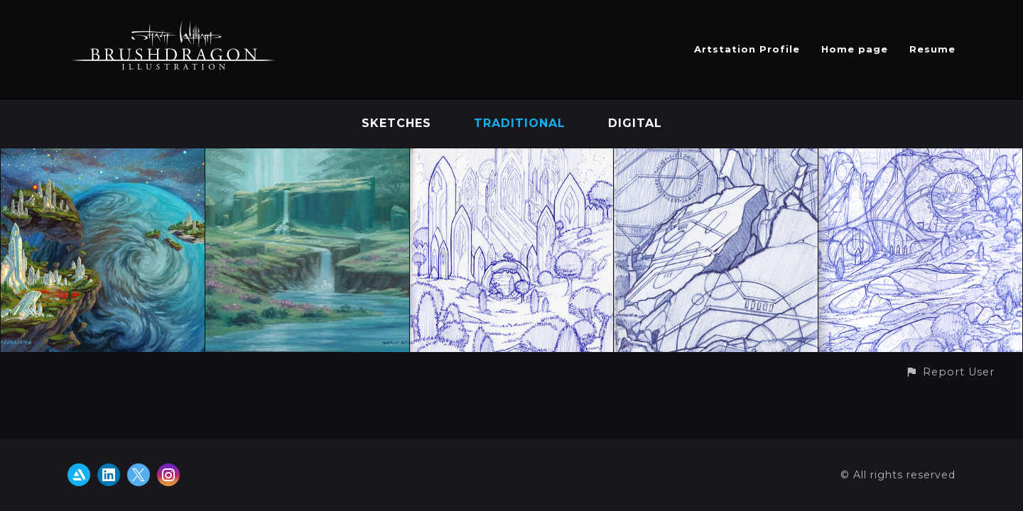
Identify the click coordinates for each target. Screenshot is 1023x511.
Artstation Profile (747, 49)
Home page (854, 49)
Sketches (396, 123)
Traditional (519, 123)
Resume (932, 49)
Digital (635, 123)
